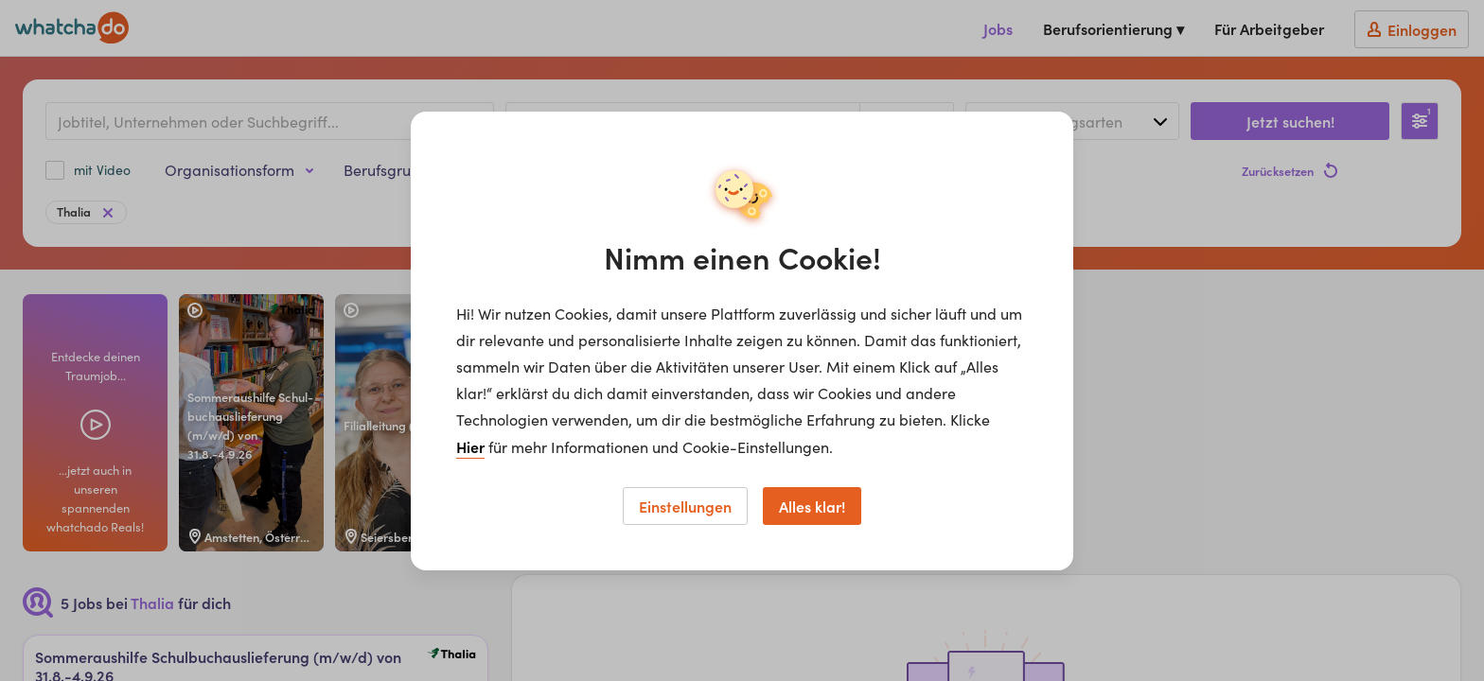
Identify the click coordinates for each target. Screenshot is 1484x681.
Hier (470, 446)
